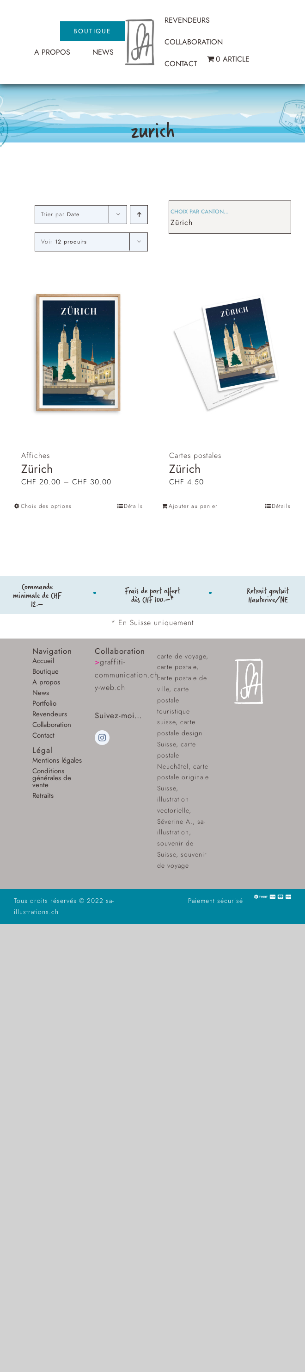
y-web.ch (110, 687)
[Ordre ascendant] (139, 214)
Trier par (60, 214)
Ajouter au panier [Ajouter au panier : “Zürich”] (193, 506)
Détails (133, 506)
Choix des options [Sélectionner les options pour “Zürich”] (46, 506)
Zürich (182, 222)
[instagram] (102, 737)
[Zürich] (78, 352)
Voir (64, 242)
